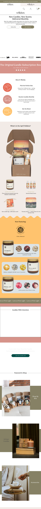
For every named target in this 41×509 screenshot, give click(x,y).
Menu (3, 9)
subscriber (10, 9)
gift (17, 9)
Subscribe (12, 27)
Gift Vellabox (28, 27)
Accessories (35, 482)
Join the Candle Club (20, 355)
